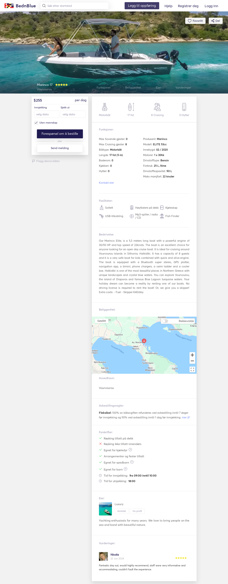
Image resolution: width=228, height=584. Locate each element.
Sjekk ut (65, 107)
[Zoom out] (192, 361)
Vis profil (137, 511)
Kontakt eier (106, 182)
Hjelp (169, 6)
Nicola (115, 554)
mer (185, 417)
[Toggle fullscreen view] (192, 369)
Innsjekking (40, 107)
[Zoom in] (192, 355)
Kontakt (121, 511)
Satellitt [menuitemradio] (101, 320)
